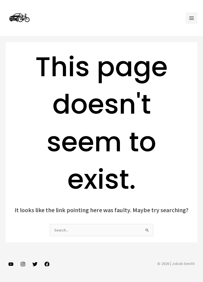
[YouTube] (10, 264)
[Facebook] (46, 264)
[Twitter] (34, 264)
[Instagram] (22, 264)
